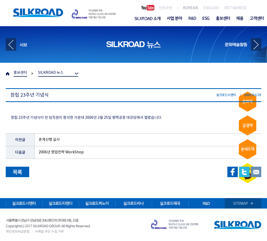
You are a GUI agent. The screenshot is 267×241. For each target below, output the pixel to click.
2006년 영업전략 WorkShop (61, 152)
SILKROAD (38, 12)
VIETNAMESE (235, 8)
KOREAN (190, 8)
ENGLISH (211, 8)
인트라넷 (165, 8)
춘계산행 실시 (49, 140)
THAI (141, 19)
